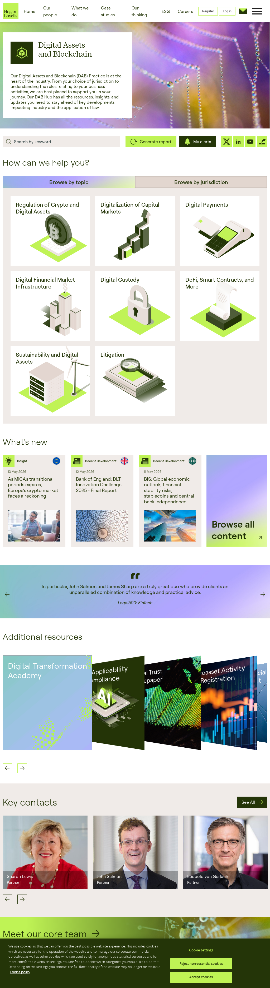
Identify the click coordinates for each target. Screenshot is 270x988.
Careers (185, 11)
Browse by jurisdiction (201, 182)
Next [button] (262, 594)
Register (208, 11)
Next (22, 899)
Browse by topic (68, 182)
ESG (166, 11)
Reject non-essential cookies (201, 963)
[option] (34, 501)
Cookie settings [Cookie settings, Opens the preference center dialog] (201, 950)
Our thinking (139, 11)
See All (248, 802)
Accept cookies (201, 977)
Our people (50, 11)
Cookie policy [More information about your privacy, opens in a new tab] (20, 972)
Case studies (108, 11)
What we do (80, 11)
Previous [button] (7, 594)
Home (29, 11)
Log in (227, 11)
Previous (7, 899)
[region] (135, 963)
